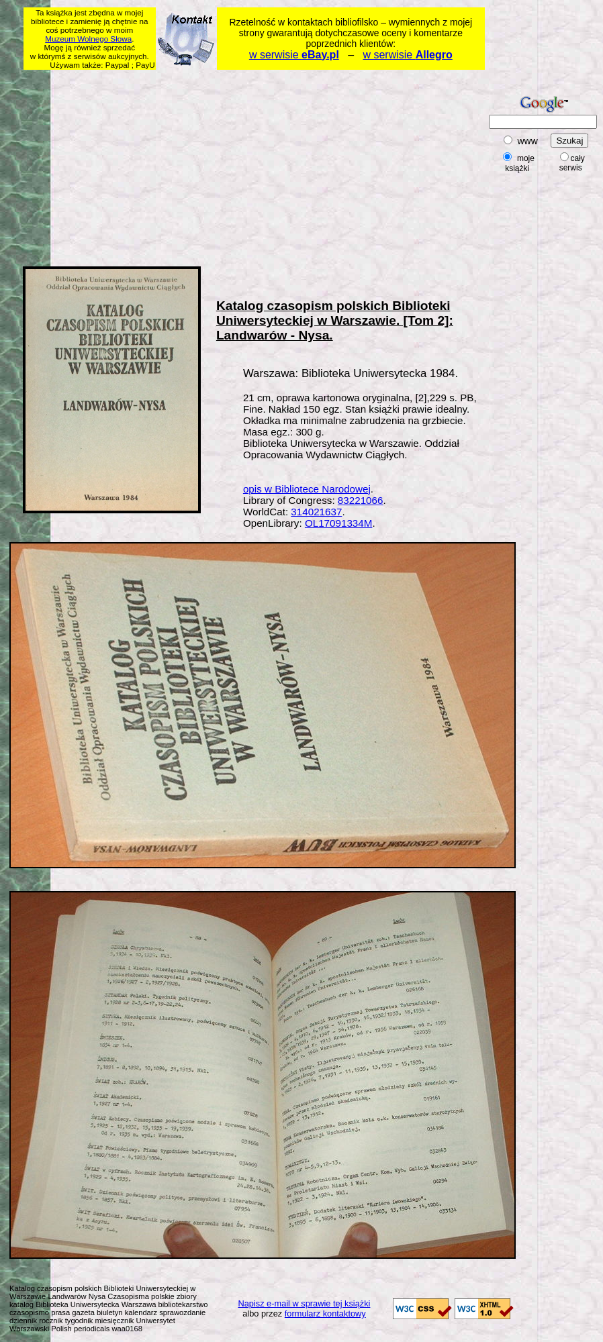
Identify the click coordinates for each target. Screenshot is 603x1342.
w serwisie (294, 54)
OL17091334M (338, 523)
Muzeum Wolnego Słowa (88, 38)
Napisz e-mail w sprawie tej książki (304, 1303)
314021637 (316, 511)
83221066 (360, 500)
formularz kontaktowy (325, 1313)
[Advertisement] (195, 166)
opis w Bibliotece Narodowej (307, 489)
